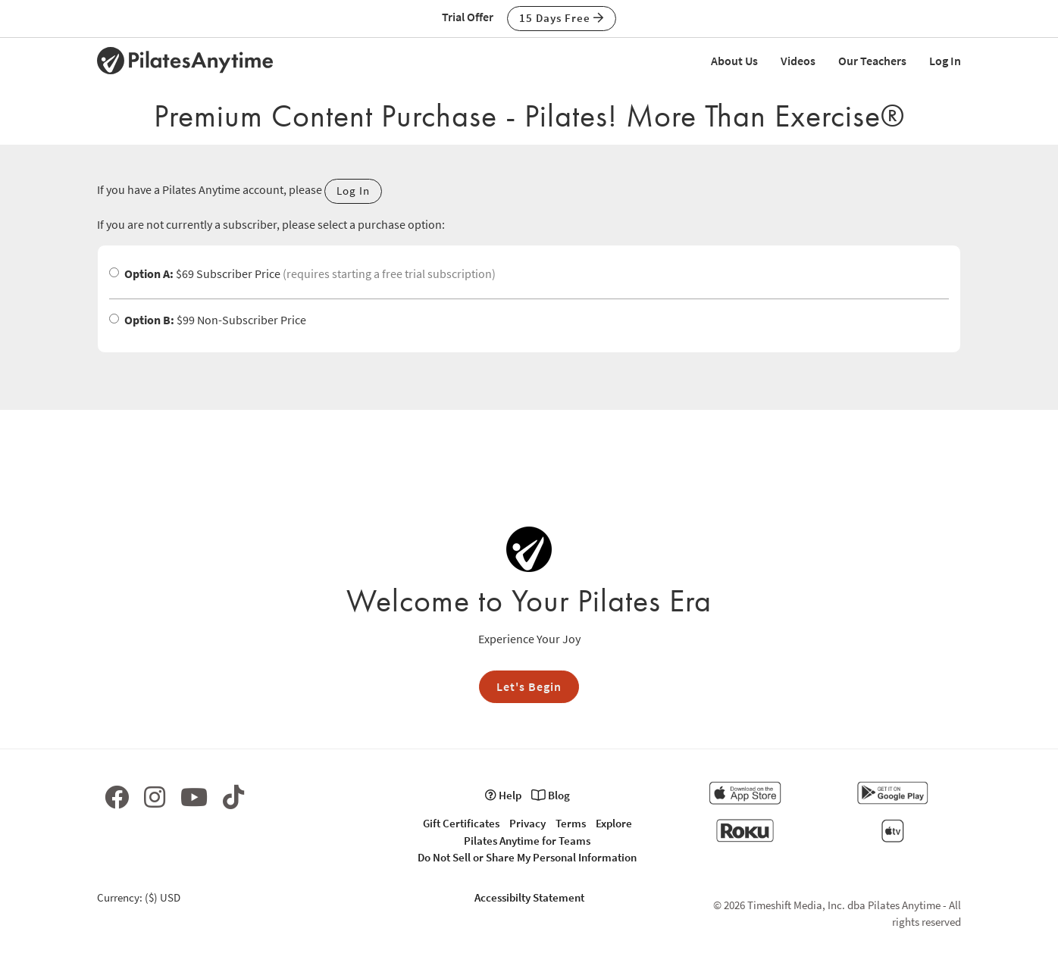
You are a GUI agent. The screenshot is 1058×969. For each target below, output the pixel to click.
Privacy (527, 823)
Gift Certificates (461, 823)
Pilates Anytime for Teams (527, 840)
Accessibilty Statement (529, 897)
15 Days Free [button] (561, 18)
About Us (734, 60)
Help (503, 795)
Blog (550, 795)
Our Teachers (872, 60)
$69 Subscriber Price (302, 273)
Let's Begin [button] (529, 686)
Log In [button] (353, 190)
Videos (798, 60)
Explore (614, 823)
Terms (571, 823)
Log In (945, 60)
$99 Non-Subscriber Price (207, 319)
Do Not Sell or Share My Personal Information (527, 857)
